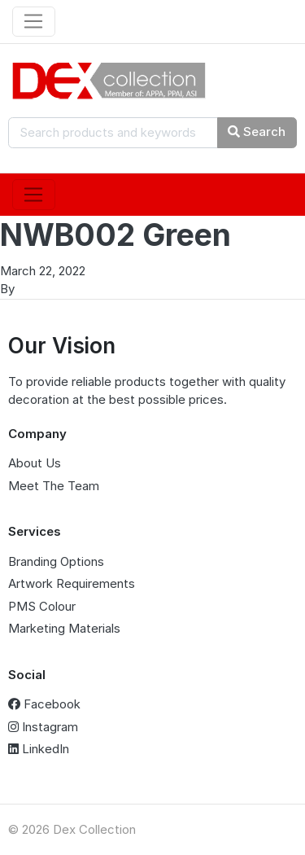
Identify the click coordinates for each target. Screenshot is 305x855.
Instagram (43, 726)
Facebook (44, 704)
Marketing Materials (64, 628)
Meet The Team (53, 485)
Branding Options (56, 561)
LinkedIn (38, 748)
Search (256, 131)
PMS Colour (42, 606)
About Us (34, 463)
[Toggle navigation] (33, 22)
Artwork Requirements (71, 583)
